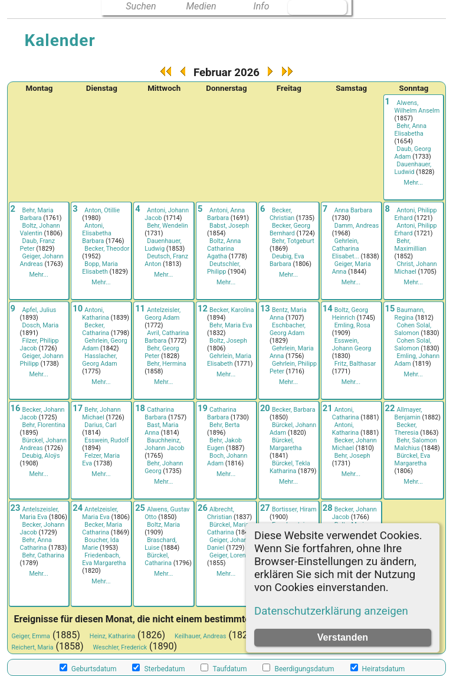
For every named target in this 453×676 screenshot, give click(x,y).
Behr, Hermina (166, 363)
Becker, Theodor (106, 248)
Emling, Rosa (352, 325)
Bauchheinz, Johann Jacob (164, 444)
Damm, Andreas (356, 225)
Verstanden (342, 637)
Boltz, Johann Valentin (40, 229)
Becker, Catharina (95, 329)
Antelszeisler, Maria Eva (39, 513)
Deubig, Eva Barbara (287, 260)
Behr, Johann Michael (101, 413)
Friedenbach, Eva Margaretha (104, 559)
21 (328, 408)
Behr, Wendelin (167, 225)
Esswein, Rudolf (106, 440)
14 (328, 308)
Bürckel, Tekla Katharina (290, 467)
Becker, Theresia (407, 429)
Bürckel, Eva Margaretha (413, 459)
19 (203, 408)
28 (328, 508)
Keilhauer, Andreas (200, 636)
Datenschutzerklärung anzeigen (331, 611)
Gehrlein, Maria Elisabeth (229, 359)
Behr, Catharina (43, 555)
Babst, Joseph (229, 225)
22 (390, 408)
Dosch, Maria (40, 325)
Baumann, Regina (410, 313)
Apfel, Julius (39, 310)
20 (265, 408)
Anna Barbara (353, 210)
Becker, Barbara (294, 410)
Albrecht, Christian (220, 513)
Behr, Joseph (352, 456)
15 (390, 308)
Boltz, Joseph (228, 340)
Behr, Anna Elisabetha (410, 129)
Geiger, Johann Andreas (42, 260)
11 (140, 308)
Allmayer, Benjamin (408, 413)
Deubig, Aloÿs (41, 456)
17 (78, 408)
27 (265, 508)
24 (78, 508)
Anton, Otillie (102, 210)
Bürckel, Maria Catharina (228, 528)
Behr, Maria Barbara (37, 214)
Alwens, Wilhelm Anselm (417, 106)
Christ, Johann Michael (416, 267)
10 (78, 308)
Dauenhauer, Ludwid (413, 168)
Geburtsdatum (88, 668)
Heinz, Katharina (112, 636)
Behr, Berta (224, 425)
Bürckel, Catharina (158, 559)
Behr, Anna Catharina (36, 544)
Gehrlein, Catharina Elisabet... (345, 248)
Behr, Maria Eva (230, 325)
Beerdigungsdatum (298, 668)
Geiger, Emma (31, 636)
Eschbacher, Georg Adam (288, 329)
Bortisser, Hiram (294, 509)
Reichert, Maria (33, 647)
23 (16, 508)
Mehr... (413, 182)
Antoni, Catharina (345, 413)
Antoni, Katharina (95, 313)
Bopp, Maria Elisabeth (100, 267)
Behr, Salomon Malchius (416, 444)
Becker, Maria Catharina (102, 528)
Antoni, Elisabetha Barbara (96, 233)
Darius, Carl (100, 425)
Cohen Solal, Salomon (413, 329)
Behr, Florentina (43, 425)
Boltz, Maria (163, 525)
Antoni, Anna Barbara (226, 214)
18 (140, 408)
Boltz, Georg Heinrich (350, 313)
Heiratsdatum (377, 668)
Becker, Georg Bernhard (290, 229)
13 (265, 308)
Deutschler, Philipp (223, 267)
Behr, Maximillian (410, 244)
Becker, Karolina (231, 310)
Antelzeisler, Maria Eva (100, 513)
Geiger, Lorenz (229, 555)
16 (16, 408)
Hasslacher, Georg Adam (99, 359)
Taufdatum (224, 668)
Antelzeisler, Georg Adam (162, 313)
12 (203, 308)
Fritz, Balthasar (355, 363)
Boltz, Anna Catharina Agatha (224, 248)
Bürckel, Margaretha (286, 444)
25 (140, 508)
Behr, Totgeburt (293, 241)
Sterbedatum (158, 668)
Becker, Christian (282, 214)
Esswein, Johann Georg (352, 344)
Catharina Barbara (159, 413)
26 (203, 508)
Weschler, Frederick (120, 647)
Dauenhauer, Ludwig (163, 244)
